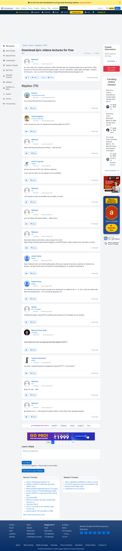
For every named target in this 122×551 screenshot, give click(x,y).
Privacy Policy (90, 545)
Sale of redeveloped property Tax (38, 482)
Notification (31, 534)
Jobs (87, 12)
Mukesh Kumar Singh (39, 330)
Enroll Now (114, 106)
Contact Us (102, 545)
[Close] (120, 2)
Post (43, 515)
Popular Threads (10, 65)
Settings (7, 82)
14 (27, 77)
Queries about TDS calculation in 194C (39, 511)
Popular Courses (22, 12)
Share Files (31, 531)
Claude (72, 425)
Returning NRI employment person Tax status (42, 489)
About (18, 545)
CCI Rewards (49, 537)
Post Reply (26, 463)
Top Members (49, 534)
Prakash (34, 93)
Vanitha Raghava (37, 116)
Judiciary (12, 534)
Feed (46, 528)
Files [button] (49, 8)
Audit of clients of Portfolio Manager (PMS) (41, 491)
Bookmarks (48, 531)
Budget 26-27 (49, 525)
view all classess (112, 170)
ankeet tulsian (36, 256)
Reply (34, 77)
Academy (35, 12)
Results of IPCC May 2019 (74, 486)
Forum (11, 528)
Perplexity (63, 425)
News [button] (18, 8)
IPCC (23, 53)
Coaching (46, 12)
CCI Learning (9, 104)
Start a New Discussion (111, 69)
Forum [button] (30, 8)
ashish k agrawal (37, 161)
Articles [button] (23, 8)
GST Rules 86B (31, 498)
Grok (88, 425)
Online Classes (111, 82)
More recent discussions (32, 515)
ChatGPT (54, 425)
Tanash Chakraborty (38, 358)
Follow (50, 77)
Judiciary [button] (55, 8)
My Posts (8, 70)
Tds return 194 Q (32, 504)
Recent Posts (9, 56)
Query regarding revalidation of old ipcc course (81, 482)
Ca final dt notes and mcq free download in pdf (81, 484)
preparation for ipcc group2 (74, 489)
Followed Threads (7, 76)
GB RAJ (34, 307)
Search (7, 94)
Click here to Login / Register (33, 471)
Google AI (81, 425)
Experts (29, 528)
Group (65, 534)
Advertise (54, 545)
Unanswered (9, 60)
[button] (107, 8)
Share (42, 77)
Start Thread (9, 51)
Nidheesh (34, 59)
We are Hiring (28, 545)
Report (96, 77)
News (29, 525)
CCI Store (63, 8)
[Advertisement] (61, 28)
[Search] (102, 8)
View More (112, 61)
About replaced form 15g (110, 55)
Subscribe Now (111, 228)
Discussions (8, 46)
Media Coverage (42, 545)
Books (55, 12)
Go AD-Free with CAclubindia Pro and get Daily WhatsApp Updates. (59, 3)
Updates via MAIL (8, 88)
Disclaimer (79, 545)
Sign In (117, 8)
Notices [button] (43, 8)
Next (73, 442)
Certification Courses (34, 537)
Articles (11, 525)
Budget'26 (101, 12)
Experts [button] (36, 8)
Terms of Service (66, 545)
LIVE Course (76, 12)
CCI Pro (64, 12)
